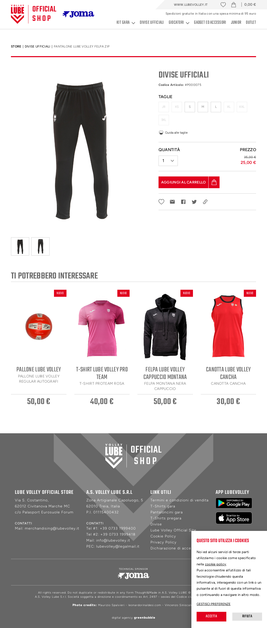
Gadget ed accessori (210, 22)
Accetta (211, 616)
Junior (236, 22)
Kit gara (126, 23)
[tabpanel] (81, 148)
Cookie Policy (163, 536)
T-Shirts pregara (165, 518)
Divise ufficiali (152, 22)
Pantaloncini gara (166, 512)
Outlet (251, 22)
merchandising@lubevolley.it (52, 528)
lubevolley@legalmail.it (117, 546)
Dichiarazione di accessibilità (177, 548)
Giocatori (179, 23)
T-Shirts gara (162, 506)
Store (16, 46)
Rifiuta (247, 616)
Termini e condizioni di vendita (179, 500)
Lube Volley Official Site (173, 530)
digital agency (133, 617)
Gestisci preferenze (213, 604)
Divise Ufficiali (37, 46)
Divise (156, 524)
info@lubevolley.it (113, 540)
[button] (168, 159)
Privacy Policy (163, 542)
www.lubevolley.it (191, 5)
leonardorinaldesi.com (144, 605)
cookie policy (215, 564)
